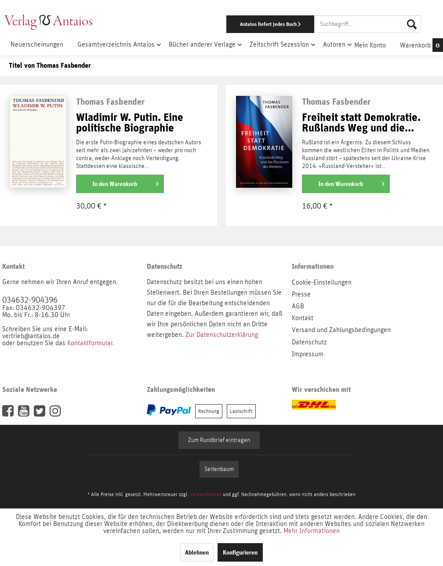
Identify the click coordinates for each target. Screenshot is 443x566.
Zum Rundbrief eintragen (219, 440)
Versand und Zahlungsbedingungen (341, 329)
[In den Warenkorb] (120, 184)
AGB (298, 306)
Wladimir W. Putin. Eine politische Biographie (129, 123)
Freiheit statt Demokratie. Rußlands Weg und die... (361, 123)
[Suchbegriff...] (368, 24)
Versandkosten (206, 494)
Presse (301, 294)
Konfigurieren (240, 552)
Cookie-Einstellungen (322, 282)
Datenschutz (309, 342)
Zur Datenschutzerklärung (221, 334)
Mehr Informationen (311, 530)
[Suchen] (412, 24)
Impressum (307, 354)
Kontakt (302, 317)
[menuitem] (288, 24)
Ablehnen (197, 552)
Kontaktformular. (90, 343)
